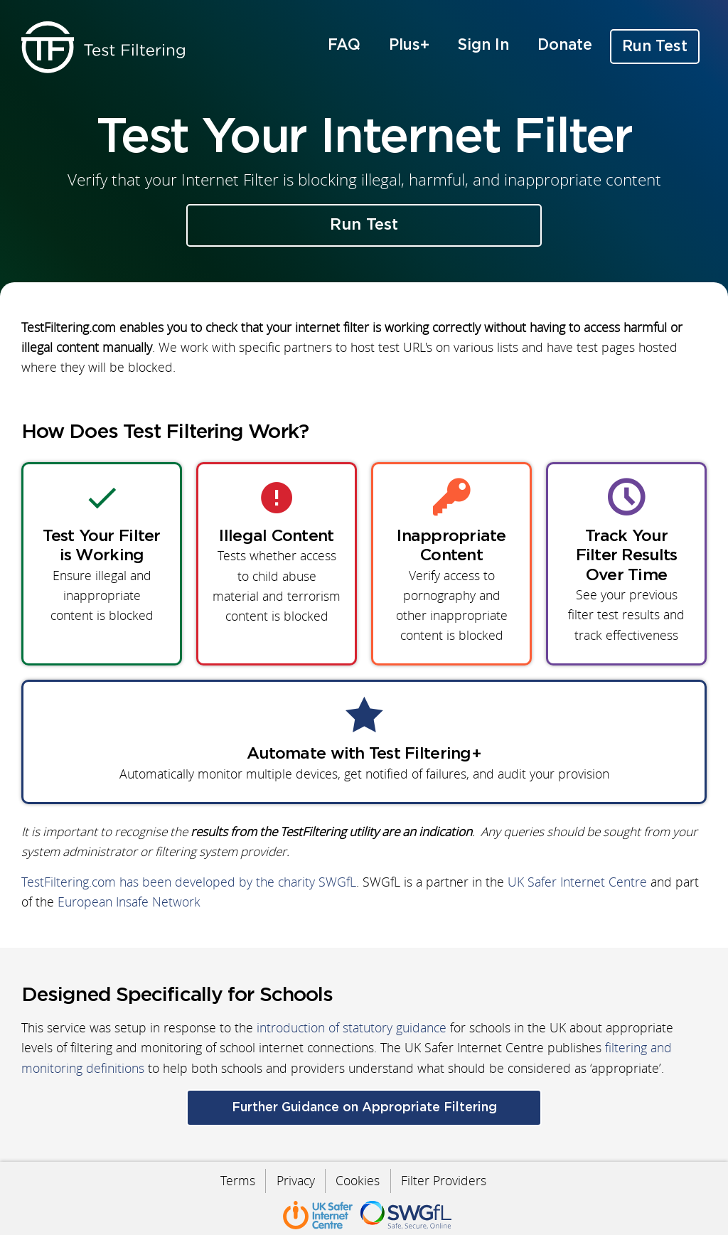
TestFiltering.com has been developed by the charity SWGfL (188, 883)
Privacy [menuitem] (295, 1180)
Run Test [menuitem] (654, 46)
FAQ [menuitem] (344, 45)
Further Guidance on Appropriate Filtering (364, 1107)
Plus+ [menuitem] (409, 45)
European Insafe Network (129, 902)
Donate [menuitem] (564, 45)
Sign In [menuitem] (483, 45)
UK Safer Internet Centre (577, 883)
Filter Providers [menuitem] (445, 1180)
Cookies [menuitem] (358, 1180)
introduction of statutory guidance (351, 1028)
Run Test (364, 225)
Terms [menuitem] (236, 1180)
